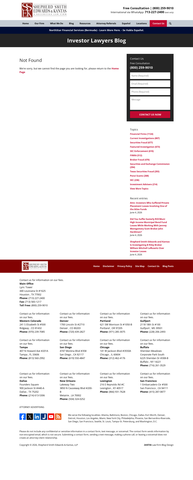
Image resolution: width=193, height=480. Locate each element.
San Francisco (148, 380)
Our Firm (39, 23)
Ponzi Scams (139, 175)
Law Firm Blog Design (159, 444)
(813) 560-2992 (37, 358)
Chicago (104, 347)
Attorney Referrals (106, 23)
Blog (71, 23)
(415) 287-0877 (157, 391)
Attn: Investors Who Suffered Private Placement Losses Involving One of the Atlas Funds (149, 206)
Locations (141, 23)
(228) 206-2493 (157, 331)
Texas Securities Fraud (144, 171)
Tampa (24, 347)
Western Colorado (30, 320)
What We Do (56, 23)
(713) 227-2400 (37, 298)
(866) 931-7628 (117, 391)
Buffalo (144, 347)
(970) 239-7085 (37, 331)
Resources (85, 23)
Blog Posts (168, 266)
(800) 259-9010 (163, 8)
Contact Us (158, 23)
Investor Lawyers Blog (44, 10)
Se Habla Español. (133, 30)
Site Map (139, 266)
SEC (134, 180)
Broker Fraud (140, 159)
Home (25, 23)
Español (126, 23)
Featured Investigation (145, 146)
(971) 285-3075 (117, 331)
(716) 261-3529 (157, 365)
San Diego (66, 347)
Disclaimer (108, 266)
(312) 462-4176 (117, 358)
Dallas (23, 380)
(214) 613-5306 (37, 395)
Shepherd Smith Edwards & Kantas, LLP (58, 444)
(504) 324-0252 (77, 399)
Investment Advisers (143, 184)
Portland (105, 320)
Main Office (27, 283)
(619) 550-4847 (77, 358)
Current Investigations (145, 138)
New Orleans (67, 380)
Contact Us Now (150, 114)
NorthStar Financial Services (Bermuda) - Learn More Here (84, 30)
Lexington (106, 380)
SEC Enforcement (142, 151)
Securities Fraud (141, 142)
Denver (64, 320)
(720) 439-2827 (77, 331)
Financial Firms (141, 133)
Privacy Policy (124, 266)
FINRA (136, 155)
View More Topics (139, 188)
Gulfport (145, 320)
